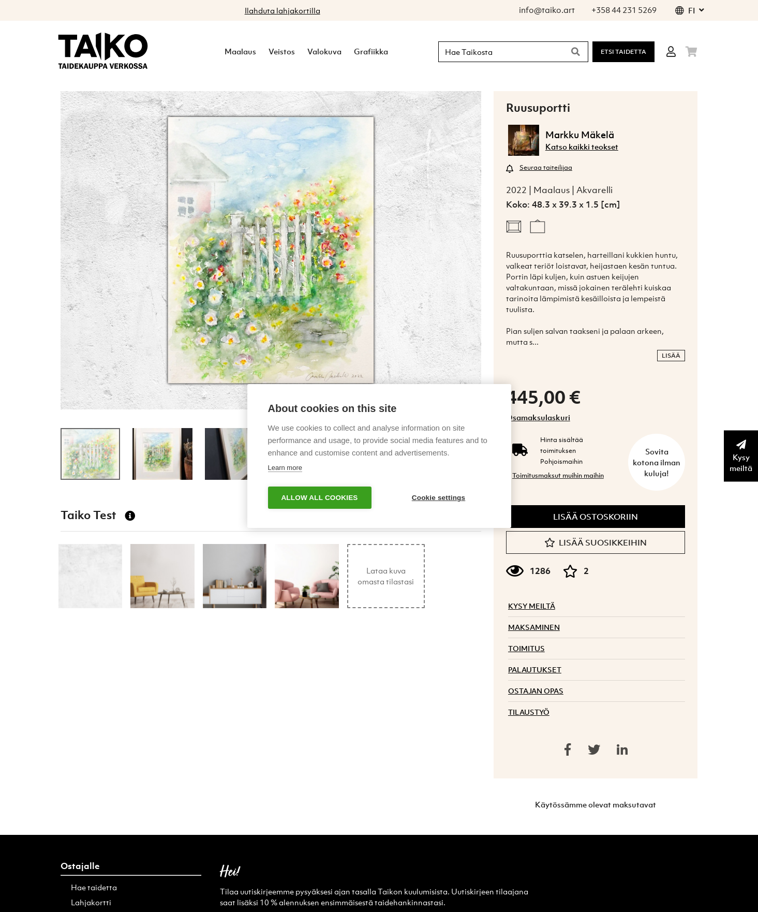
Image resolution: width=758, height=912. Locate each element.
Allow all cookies (319, 498)
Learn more (285, 468)
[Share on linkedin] (622, 749)
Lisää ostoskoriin (595, 516)
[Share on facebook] (567, 749)
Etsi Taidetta (623, 52)
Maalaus (240, 51)
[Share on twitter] (594, 749)
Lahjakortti (91, 902)
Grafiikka (371, 51)
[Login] (671, 52)
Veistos (282, 51)
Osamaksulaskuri (538, 417)
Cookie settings (439, 498)
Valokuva (324, 51)
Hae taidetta (94, 887)
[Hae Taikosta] (499, 51)
